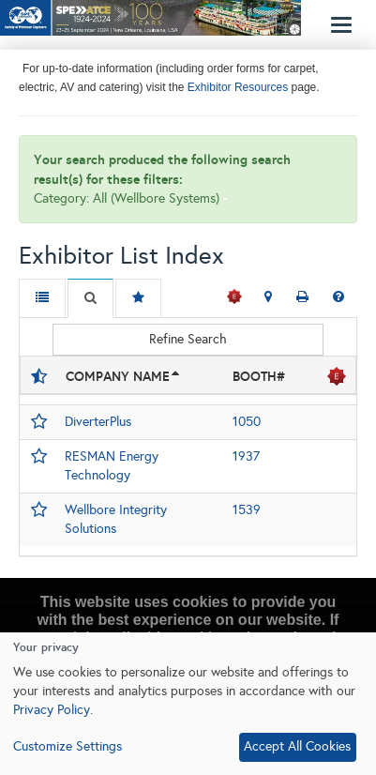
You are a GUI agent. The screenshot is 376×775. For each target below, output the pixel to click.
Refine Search (188, 339)
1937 (246, 456)
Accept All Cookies (297, 746)
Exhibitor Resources (237, 87)
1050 (247, 422)
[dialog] (188, 703)
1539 (247, 510)
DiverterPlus (98, 422)
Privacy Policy (51, 710)
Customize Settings (67, 746)
